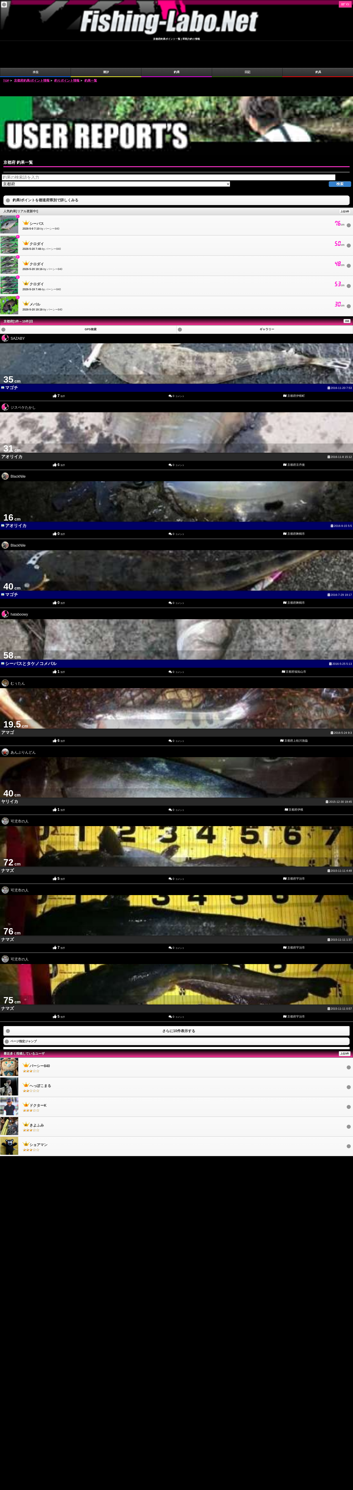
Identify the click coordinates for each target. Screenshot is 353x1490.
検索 (340, 157)
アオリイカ (12, 429)
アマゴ (7, 705)
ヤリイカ (9, 774)
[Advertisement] (176, 62)
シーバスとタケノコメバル (31, 636)
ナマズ (7, 843)
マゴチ (11, 360)
